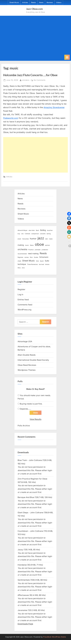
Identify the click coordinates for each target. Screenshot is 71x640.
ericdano (25, 80)
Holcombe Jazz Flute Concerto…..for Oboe (30, 75)
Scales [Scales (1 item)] (36, 257)
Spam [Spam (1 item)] (42, 261)
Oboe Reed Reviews (27, 365)
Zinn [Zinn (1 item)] (23, 268)
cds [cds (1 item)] (22, 234)
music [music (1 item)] (27, 245)
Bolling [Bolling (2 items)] (43, 230)
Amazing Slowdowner (54, 107)
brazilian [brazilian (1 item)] (50, 230)
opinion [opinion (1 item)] (47, 245)
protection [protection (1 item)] (45, 250)
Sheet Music (14, 2)
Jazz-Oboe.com (34, 8)
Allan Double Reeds (27, 355)
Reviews (50, 2)
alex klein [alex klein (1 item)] (32, 230)
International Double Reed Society (33, 360)
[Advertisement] (35, 35)
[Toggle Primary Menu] (67, 57)
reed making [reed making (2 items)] (33, 253)
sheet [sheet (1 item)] (19, 261)
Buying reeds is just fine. (31, 404)
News (41, 2)
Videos (58, 2)
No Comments (39, 80)
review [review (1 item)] (26, 257)
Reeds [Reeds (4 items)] (43, 253)
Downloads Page (25, 624)
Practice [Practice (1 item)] (31, 250)
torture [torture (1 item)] (47, 264)
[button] (69, 214)
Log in (20, 294)
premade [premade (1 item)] (37, 250)
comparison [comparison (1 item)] (35, 234)
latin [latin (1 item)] (46, 239)
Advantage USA (25, 341)
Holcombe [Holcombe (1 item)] (25, 239)
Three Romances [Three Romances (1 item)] (32, 264)
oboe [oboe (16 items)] (39, 244)
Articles (25, 2)
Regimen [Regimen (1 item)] (20, 257)
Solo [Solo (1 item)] (37, 261)
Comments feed (25, 304)
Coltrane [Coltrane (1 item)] (27, 234)
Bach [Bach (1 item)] (37, 230)
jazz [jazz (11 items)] (41, 238)
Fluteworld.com (10, 118)
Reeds (33, 2)
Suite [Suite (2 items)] (47, 261)
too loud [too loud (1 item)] (41, 264)
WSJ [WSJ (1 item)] (19, 268)
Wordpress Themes (27, 370)
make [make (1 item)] (50, 239)
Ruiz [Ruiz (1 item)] (31, 257)
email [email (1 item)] (19, 239)
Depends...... (25, 409)
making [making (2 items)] (21, 245)
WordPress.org (24, 309)
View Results (35, 419)
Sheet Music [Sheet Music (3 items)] (28, 260)
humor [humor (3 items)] (33, 238)
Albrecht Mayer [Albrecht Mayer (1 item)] (22, 230)
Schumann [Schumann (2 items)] (43, 257)
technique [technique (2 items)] (22, 264)
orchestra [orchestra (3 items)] (22, 249)
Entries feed (23, 299)
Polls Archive (24, 425)
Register (21, 289)
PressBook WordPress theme (54, 637)
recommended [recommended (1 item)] (22, 254)
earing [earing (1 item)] (49, 234)
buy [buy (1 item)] (19, 234)
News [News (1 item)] (32, 245)
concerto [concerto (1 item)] (42, 234)
